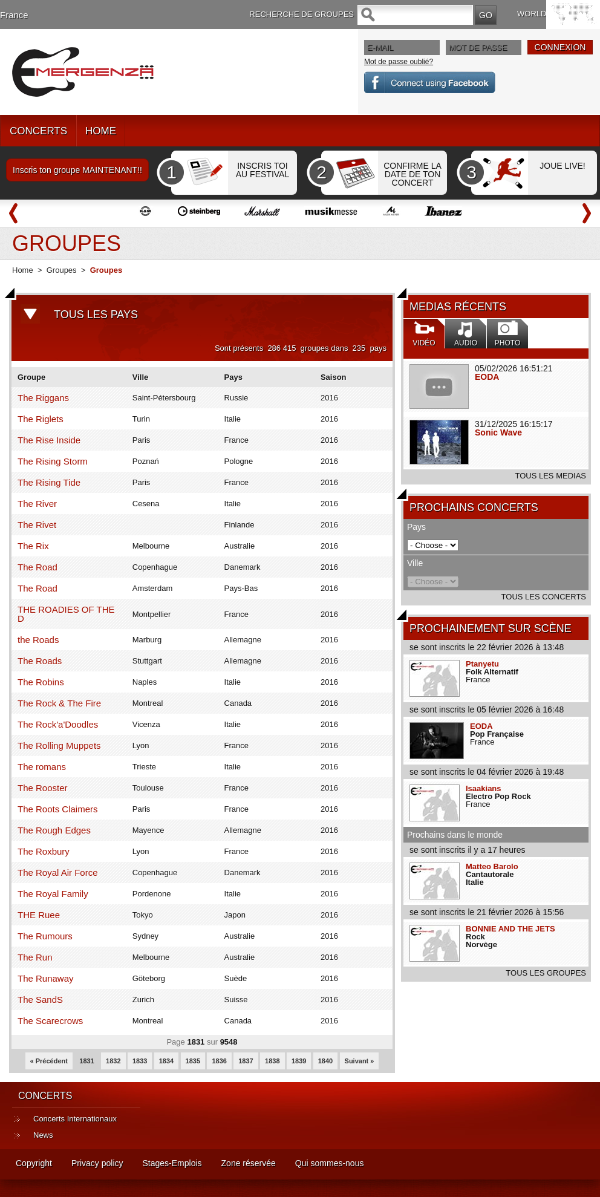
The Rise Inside (49, 440)
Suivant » (359, 1061)
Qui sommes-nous (329, 1163)
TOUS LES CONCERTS (543, 597)
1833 (139, 1061)
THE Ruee (39, 915)
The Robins (41, 682)
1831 (86, 1061)
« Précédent (49, 1061)
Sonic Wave (498, 432)
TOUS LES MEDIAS (550, 476)
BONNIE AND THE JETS (510, 928)
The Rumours (45, 936)
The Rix (33, 546)
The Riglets (41, 419)
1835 (193, 1061)
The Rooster (43, 788)
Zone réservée (248, 1163)
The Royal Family (53, 894)
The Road (37, 567)
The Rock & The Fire (59, 703)
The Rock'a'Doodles (58, 724)
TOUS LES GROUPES (546, 973)
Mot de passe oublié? (398, 61)
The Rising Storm (53, 461)
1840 (325, 1061)
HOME (100, 131)
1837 (245, 1061)
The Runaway (46, 978)
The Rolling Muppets (59, 745)
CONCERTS (38, 131)
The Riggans (43, 398)
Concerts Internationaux (75, 1118)
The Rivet (37, 525)
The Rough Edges (54, 830)
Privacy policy (97, 1163)
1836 (219, 1061)
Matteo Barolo (492, 866)
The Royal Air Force (58, 872)
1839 (299, 1061)
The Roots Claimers (58, 809)
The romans (42, 767)
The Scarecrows (50, 1021)
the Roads (38, 639)
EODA (487, 377)
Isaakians (483, 788)
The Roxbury (44, 851)
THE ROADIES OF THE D (66, 614)
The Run (35, 957)
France (14, 15)
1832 (113, 1061)
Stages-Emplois (172, 1163)
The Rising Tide (49, 482)
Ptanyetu (482, 663)
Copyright (34, 1163)
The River (37, 503)
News (43, 1135)
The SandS (40, 999)
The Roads (40, 661)
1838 (272, 1061)
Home (22, 270)
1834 (166, 1061)
